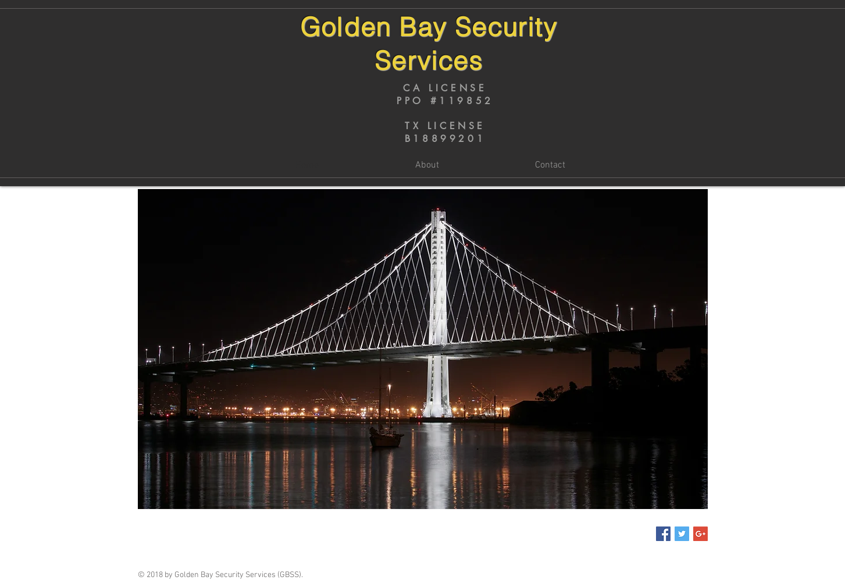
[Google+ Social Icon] (700, 533)
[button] (423, 349)
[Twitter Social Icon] (682, 533)
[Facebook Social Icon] (663, 533)
